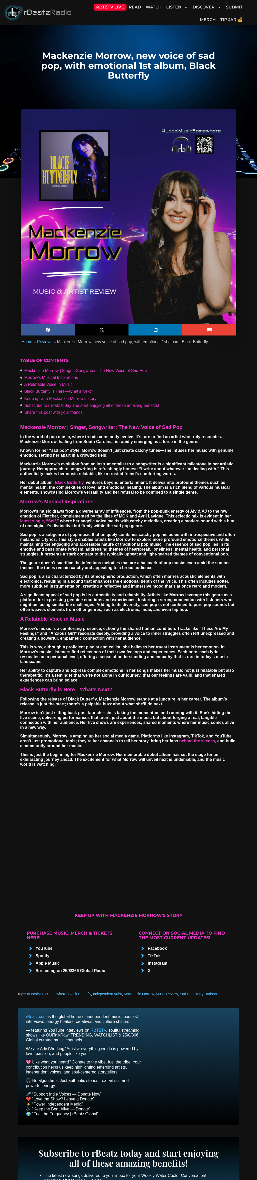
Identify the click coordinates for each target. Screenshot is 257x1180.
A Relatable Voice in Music (48, 384)
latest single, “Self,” (39, 521)
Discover (207, 7)
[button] (48, 329)
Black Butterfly (69, 482)
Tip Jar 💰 (231, 19)
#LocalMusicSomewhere (46, 994)
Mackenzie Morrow (139, 994)
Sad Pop (187, 994)
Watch (154, 7)
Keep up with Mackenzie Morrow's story (60, 398)
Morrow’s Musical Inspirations (51, 377)
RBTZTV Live (110, 7)
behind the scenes (197, 741)
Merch (208, 19)
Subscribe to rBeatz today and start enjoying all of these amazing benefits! (91, 405)
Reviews (44, 342)
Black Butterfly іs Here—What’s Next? (58, 391)
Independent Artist (107, 994)
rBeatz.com (36, 1016)
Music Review (167, 994)
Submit (234, 7)
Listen (177, 7)
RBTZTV (98, 1030)
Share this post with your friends (53, 412)
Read (135, 7)
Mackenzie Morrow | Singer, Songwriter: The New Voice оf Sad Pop (85, 370)
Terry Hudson (206, 994)
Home (27, 342)
